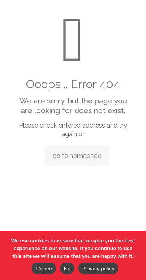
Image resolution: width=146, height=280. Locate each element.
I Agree (43, 268)
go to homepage (77, 155)
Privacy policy (98, 268)
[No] (136, 255)
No (67, 268)
